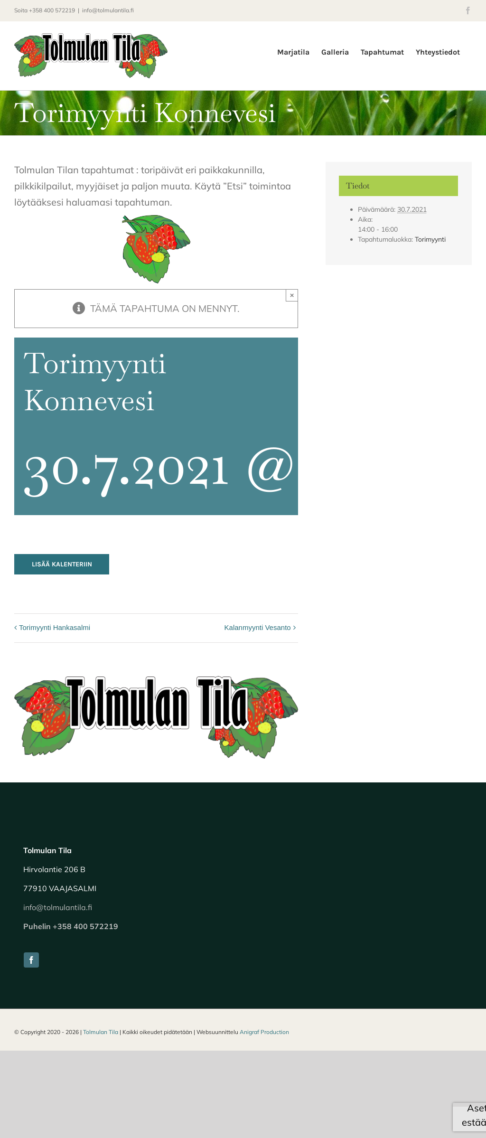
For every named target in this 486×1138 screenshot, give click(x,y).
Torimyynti (430, 239)
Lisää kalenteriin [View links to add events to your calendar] (62, 564)
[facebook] (31, 960)
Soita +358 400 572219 (44, 10)
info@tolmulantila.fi (108, 10)
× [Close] (292, 295)
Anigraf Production (264, 1031)
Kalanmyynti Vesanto (257, 627)
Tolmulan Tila (100, 1031)
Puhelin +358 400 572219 (70, 926)
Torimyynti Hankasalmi (54, 627)
